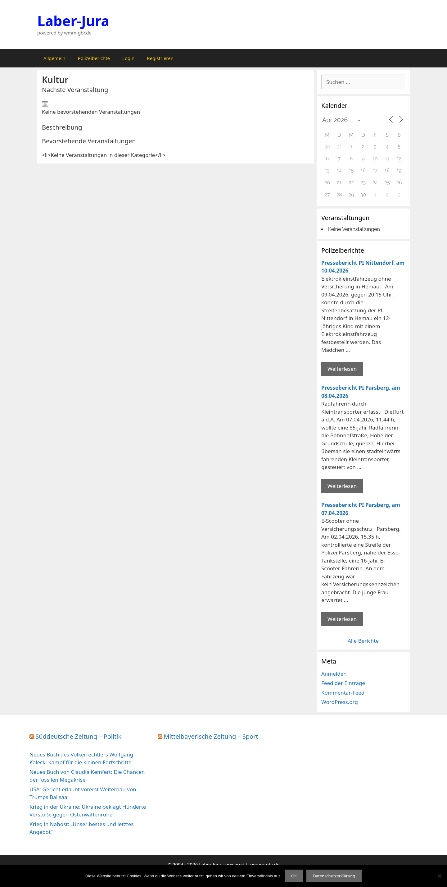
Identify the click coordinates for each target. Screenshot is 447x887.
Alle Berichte (363, 640)
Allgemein (54, 58)
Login (128, 58)
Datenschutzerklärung (334, 876)
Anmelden (334, 673)
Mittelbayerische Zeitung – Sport (211, 736)
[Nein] (439, 876)
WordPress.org (339, 701)
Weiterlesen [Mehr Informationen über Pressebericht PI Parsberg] (342, 485)
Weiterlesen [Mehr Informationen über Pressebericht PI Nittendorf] (342, 368)
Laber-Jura (73, 20)
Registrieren (160, 58)
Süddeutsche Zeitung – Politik (78, 736)
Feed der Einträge (343, 683)
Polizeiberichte (94, 58)
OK (294, 876)
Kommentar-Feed (342, 692)
